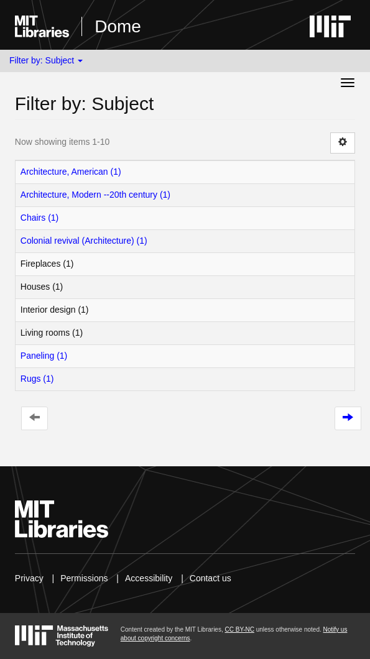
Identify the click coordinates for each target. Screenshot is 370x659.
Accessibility (148, 578)
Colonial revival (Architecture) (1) (84, 241)
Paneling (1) (44, 356)
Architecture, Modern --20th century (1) (95, 195)
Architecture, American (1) (71, 172)
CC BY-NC (239, 629)
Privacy (29, 578)
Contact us (210, 578)
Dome (118, 26)
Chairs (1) (39, 218)
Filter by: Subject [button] (46, 60)
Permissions (84, 578)
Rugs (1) (37, 379)
